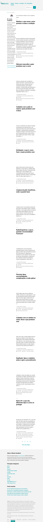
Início (8, 12)
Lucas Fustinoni (24, 53)
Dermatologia (19, 57)
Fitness (17, 3)
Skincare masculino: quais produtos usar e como (25, 65)
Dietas (8, 467)
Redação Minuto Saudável (21, 51)
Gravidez (21, 3)
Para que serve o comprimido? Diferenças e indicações (17, 490)
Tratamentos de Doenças (28, 436)
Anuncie (13, 521)
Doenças (24, 435)
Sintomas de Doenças (19, 436)
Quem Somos (24, 519)
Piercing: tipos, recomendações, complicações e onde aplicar (25, 276)
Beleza (12, 3)
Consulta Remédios (21, 455)
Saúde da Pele (27, 55)
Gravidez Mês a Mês (11, 473)
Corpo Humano (22, 55)
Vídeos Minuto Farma (11, 483)
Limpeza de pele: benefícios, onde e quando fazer (25, 191)
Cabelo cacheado (31, 351)
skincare (18, 143)
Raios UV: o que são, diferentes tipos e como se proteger (25, 402)
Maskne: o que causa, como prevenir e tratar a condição (25, 22)
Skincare (31, 55)
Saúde (12, 5)
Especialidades (12, 519)
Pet (25, 3)
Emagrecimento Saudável (12, 470)
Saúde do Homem (28, 98)
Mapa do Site (19, 519)
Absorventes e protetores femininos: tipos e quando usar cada (19, 491)
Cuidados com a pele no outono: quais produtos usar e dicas (25, 109)
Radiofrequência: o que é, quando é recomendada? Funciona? (24, 232)
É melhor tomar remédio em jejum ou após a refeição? (17, 494)
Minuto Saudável (10, 515)
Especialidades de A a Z (11, 481)
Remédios (29, 3)
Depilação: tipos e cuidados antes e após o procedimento (26, 359)
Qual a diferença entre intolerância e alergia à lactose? (17, 493)
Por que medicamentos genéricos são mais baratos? (17, 488)
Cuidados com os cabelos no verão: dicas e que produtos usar (26, 319)
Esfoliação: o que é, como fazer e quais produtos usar (25, 151)
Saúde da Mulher (22, 392)
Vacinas (8, 479)
